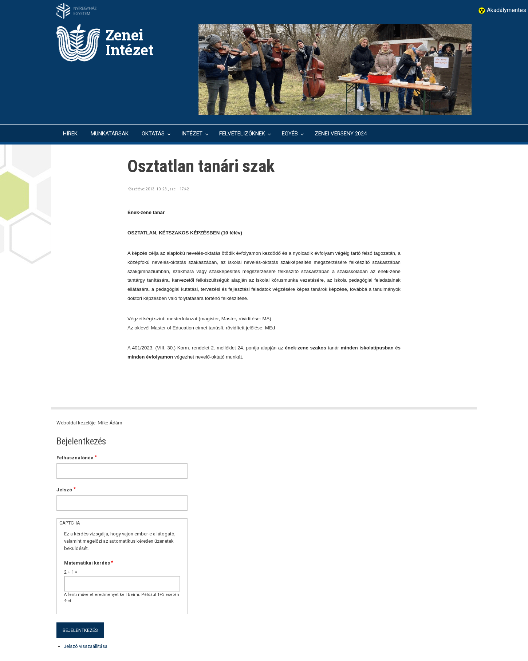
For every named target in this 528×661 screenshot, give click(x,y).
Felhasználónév (74, 457)
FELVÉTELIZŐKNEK (242, 133)
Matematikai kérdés (87, 563)
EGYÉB (290, 133)
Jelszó (64, 489)
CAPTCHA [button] (69, 523)
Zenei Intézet (129, 42)
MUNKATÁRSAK (110, 133)
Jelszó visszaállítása (85, 646)
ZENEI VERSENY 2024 (341, 133)
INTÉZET (191, 133)
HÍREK (70, 133)
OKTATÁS (153, 133)
